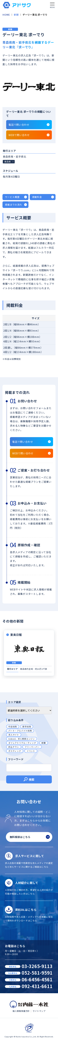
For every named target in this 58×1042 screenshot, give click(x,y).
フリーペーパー (32, 746)
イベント (31, 750)
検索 (29, 779)
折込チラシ (13, 746)
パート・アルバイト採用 (20, 730)
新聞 (16, 14)
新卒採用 (26, 726)
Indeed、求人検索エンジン (21, 738)
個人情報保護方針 (21, 1010)
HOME (6, 14)
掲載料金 (37, 197)
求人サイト (13, 734)
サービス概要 (12, 197)
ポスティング (14, 750)
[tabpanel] (29, 87)
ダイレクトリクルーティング (22, 742)
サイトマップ (39, 1010)
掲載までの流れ (13, 204)
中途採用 (12, 726)
